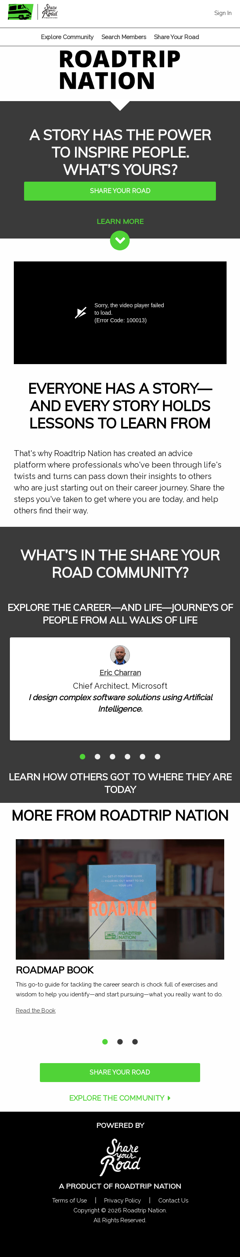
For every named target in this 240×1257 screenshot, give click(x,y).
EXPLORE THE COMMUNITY (116, 1098)
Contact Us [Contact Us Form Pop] (173, 1200)
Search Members (123, 37)
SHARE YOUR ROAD (120, 191)
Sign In (223, 12)
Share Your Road (176, 37)
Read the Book (36, 1010)
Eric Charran (120, 673)
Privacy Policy (122, 1200)
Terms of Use (69, 1200)
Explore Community (67, 37)
